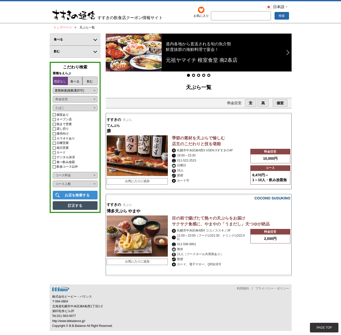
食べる (74, 81)
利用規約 (243, 292)
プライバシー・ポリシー (272, 292)
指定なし (60, 81)
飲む (90, 81)
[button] (110, 52)
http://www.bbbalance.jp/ (68, 325)
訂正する (75, 205)
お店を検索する (77, 195)
